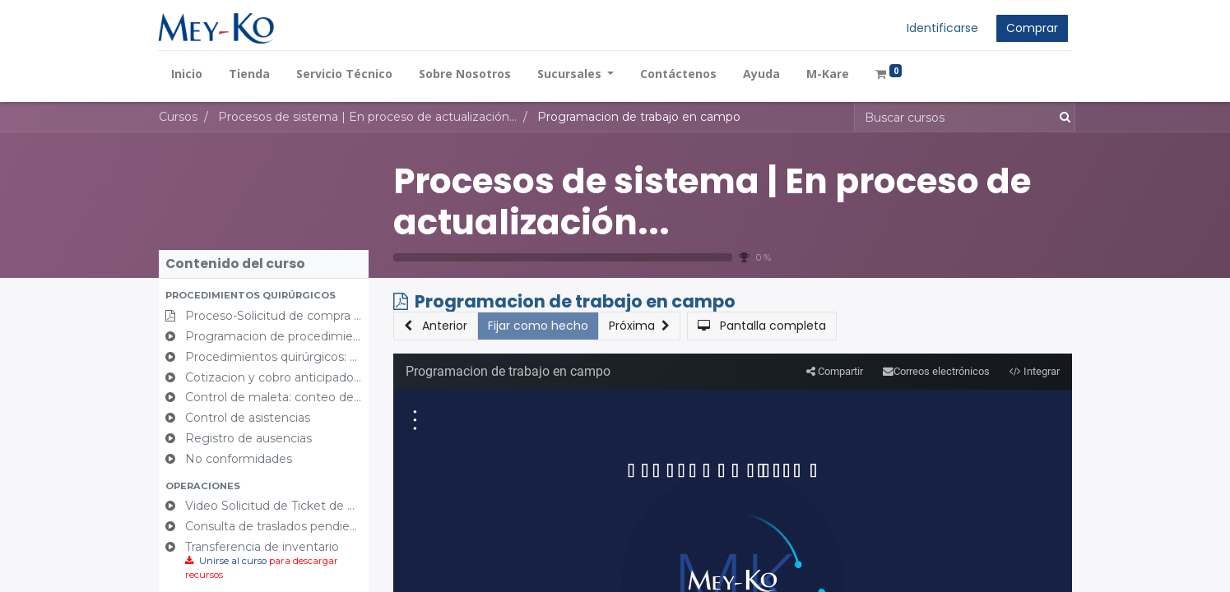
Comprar (1032, 28)
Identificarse (942, 28)
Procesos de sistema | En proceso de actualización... (712, 202)
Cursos (178, 116)
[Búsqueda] (1062, 117)
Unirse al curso (233, 561)
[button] (264, 295)
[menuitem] (187, 73)
